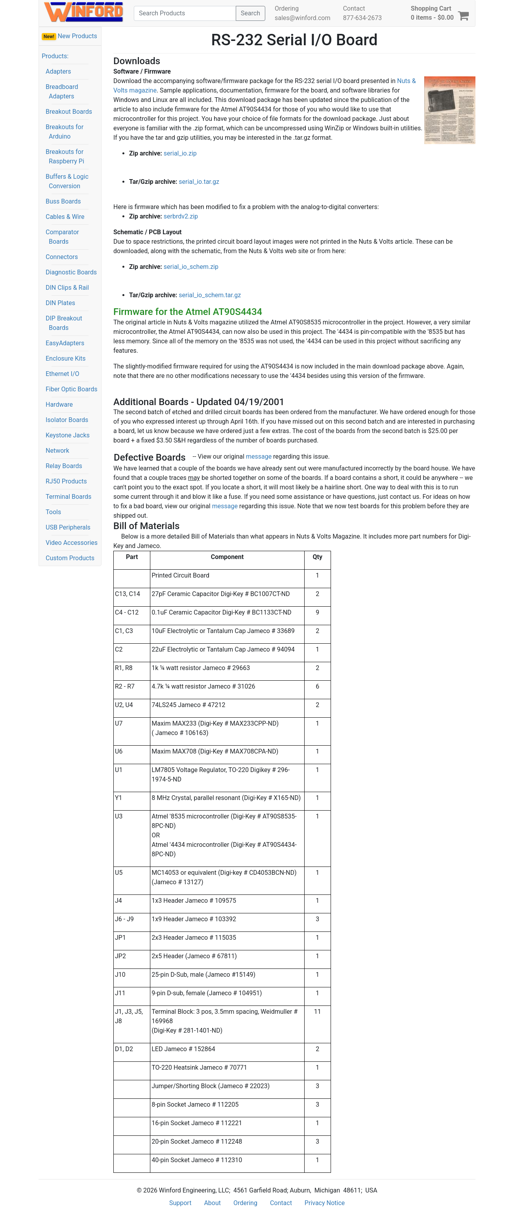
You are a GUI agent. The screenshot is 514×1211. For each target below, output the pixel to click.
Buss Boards (63, 201)
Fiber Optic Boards (71, 389)
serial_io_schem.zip (191, 266)
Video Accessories (72, 542)
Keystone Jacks (68, 435)
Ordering (287, 8)
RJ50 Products (66, 481)
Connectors (62, 257)
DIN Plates (60, 303)
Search (250, 13)
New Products (69, 36)
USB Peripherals (68, 527)
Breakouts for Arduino (64, 131)
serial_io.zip (180, 153)
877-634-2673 (362, 18)
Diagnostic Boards (71, 272)
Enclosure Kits (66, 358)
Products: (55, 56)
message (259, 456)
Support (180, 1203)
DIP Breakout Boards (64, 323)
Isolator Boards (67, 420)
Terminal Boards (68, 496)
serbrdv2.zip (181, 216)
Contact (354, 8)
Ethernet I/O (63, 374)
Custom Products (70, 558)
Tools (53, 512)
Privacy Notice (325, 1203)
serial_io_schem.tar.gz (210, 295)
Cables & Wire (65, 216)
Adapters (58, 71)
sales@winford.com (302, 18)
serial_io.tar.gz (199, 181)
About (212, 1203)
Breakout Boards (69, 111)
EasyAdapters (65, 343)
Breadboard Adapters (62, 91)
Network (57, 450)
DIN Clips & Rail (67, 287)
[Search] (185, 13)
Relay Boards (64, 466)
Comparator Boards (62, 236)
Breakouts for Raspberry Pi (65, 156)
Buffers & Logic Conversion (67, 181)
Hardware (59, 404)
